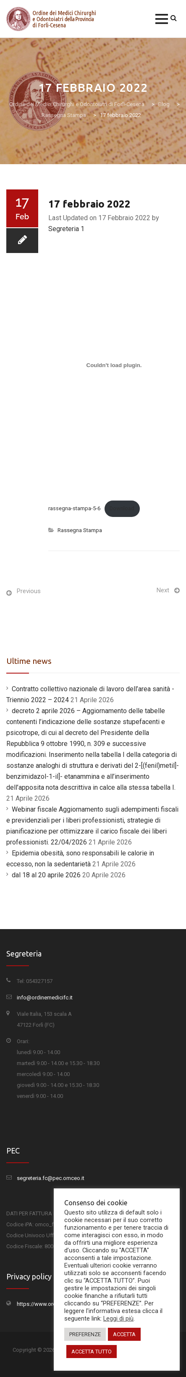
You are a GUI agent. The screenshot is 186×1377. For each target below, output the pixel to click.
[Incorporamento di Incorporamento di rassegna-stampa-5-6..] (114, 365)
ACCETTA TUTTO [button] (91, 1351)
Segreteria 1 (66, 229)
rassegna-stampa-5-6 (74, 508)
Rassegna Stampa (80, 530)
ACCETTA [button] (124, 1334)
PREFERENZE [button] (85, 1334)
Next (163, 590)
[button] (161, 19)
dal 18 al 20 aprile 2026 (46, 875)
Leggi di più (118, 1318)
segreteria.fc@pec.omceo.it (50, 1178)
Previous (29, 591)
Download (122, 508)
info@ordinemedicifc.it (45, 997)
